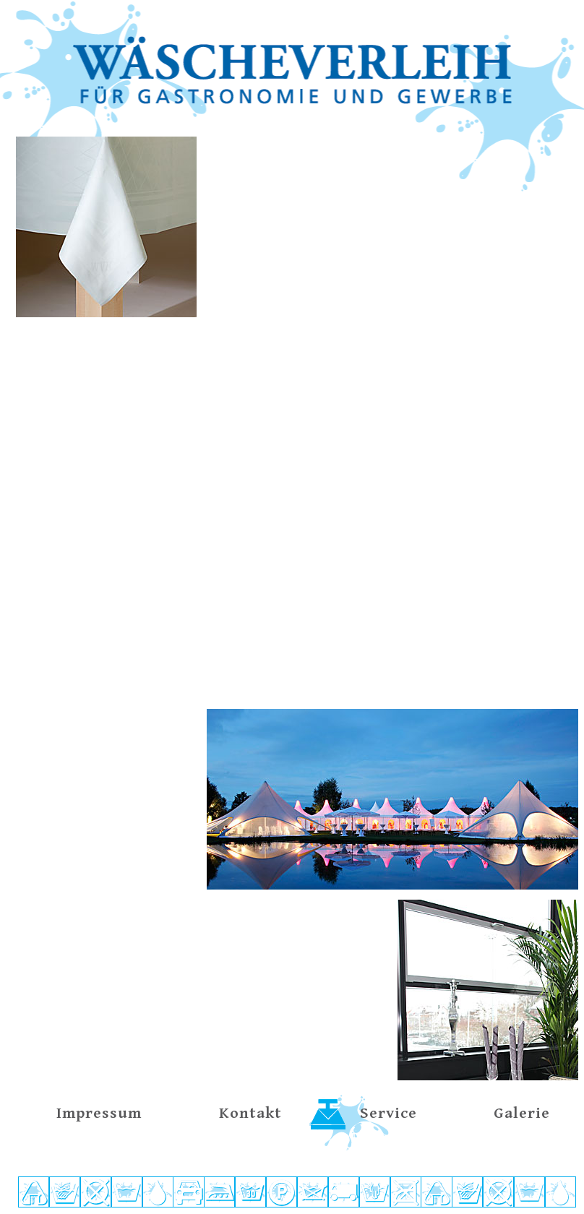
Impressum (99, 1113)
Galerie (522, 1113)
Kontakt (250, 1113)
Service (388, 1113)
